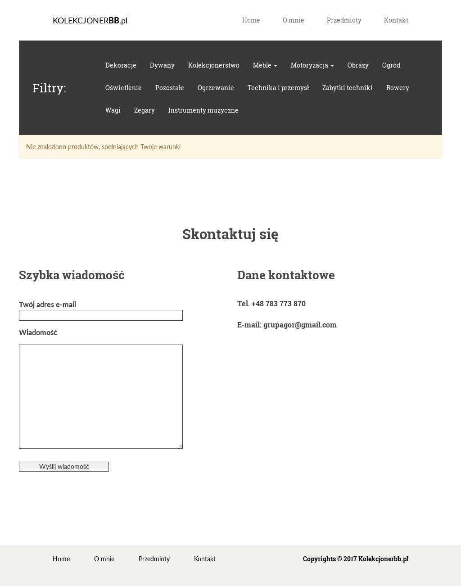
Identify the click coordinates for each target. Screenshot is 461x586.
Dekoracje (120, 65)
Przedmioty (344, 20)
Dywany (162, 65)
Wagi (113, 110)
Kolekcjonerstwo (214, 65)
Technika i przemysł (278, 87)
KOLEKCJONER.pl (90, 20)
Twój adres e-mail (101, 309)
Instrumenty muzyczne (203, 110)
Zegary (144, 110)
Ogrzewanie (216, 87)
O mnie (293, 20)
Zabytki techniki (347, 87)
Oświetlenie (123, 87)
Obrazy (358, 65)
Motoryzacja (312, 65)
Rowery (397, 87)
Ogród (391, 65)
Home (251, 20)
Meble (265, 65)
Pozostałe (169, 87)
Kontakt (396, 20)
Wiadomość (101, 389)
